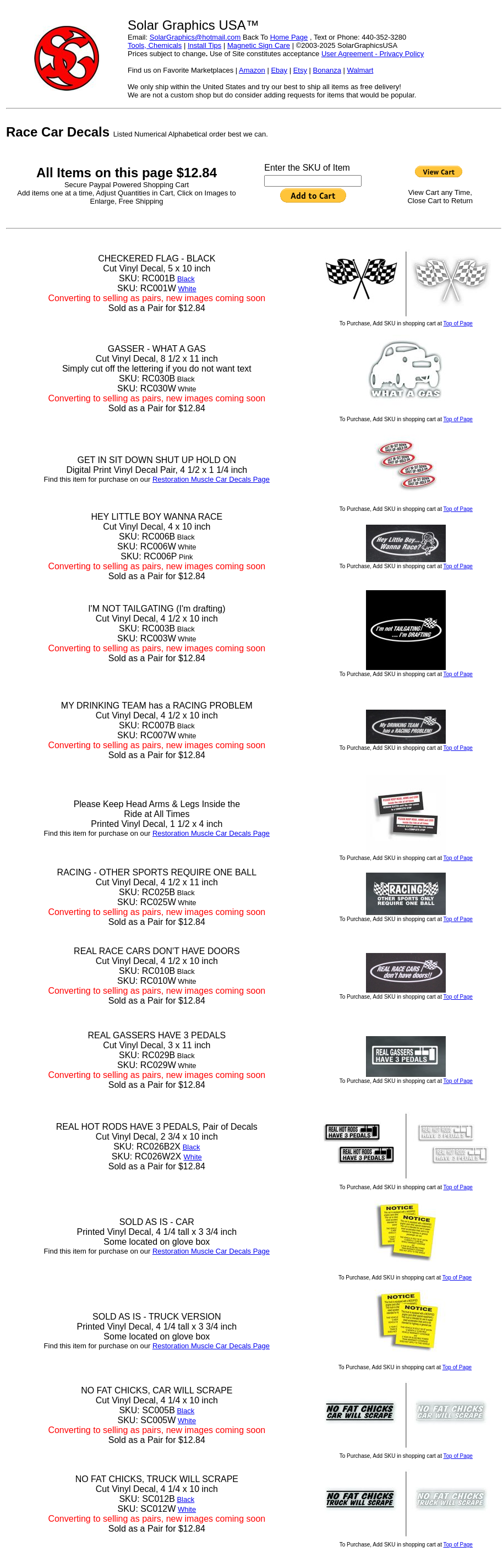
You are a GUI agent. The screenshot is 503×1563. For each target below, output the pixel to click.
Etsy (300, 70)
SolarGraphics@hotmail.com (195, 37)
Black (186, 279)
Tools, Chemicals (155, 45)
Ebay (279, 70)
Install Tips (204, 45)
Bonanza (327, 70)
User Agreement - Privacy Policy (372, 54)
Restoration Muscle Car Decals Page (211, 479)
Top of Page (458, 323)
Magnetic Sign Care (258, 45)
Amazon (252, 70)
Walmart (360, 70)
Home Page (289, 37)
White (187, 289)
